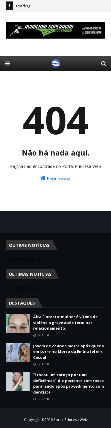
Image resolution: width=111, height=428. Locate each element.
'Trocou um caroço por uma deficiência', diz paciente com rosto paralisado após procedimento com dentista (68, 383)
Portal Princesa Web (70, 419)
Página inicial (55, 178)
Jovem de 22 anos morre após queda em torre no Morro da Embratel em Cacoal (68, 351)
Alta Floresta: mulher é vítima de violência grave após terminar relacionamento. (65, 322)
